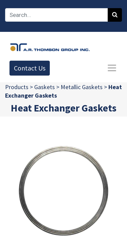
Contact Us (29, 68)
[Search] (115, 15)
